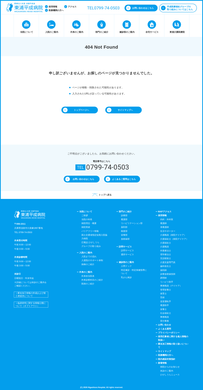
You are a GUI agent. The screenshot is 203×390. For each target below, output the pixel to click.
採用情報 (162, 215)
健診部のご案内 (126, 262)
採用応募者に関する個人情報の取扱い (173, 338)
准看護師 (164, 227)
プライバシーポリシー (169, 332)
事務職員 (164, 317)
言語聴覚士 (165, 258)
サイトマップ (164, 351)
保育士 (163, 293)
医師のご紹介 (87, 283)
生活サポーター (167, 231)
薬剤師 (163, 270)
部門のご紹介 (125, 211)
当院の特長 (86, 219)
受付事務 (164, 321)
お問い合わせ (164, 325)
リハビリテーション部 (132, 223)
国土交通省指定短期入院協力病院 (94, 237)
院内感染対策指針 (166, 359)
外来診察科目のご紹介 (92, 280)
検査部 (124, 231)
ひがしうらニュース (170, 374)
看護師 (163, 223)
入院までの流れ (88, 256)
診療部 (124, 215)
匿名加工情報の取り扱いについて (173, 345)
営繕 (162, 297)
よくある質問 (164, 329)
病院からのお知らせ (170, 367)
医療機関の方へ (165, 355)
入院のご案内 (85, 252)
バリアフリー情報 (90, 231)
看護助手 (164, 305)
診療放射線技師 (167, 274)
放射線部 (125, 239)
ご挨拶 (84, 215)
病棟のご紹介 (87, 264)
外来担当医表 (87, 276)
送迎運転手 (165, 301)
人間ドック (126, 266)
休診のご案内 (166, 371)
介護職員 (164, 246)
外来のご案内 (85, 272)
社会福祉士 (165, 313)
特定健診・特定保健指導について (134, 272)
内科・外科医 (166, 219)
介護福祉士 (165, 243)
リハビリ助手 (166, 282)
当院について (85, 211)
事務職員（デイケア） (171, 285)
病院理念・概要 (88, 223)
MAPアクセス (164, 211)
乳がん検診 (126, 277)
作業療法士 (165, 250)
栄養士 (163, 309)
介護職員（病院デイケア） (173, 235)
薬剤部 (124, 227)
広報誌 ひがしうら (90, 242)
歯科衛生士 (165, 266)
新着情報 (162, 363)
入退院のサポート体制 (92, 260)
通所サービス (127, 254)
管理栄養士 (165, 289)
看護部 (124, 219)
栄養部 (124, 235)
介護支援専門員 (167, 262)
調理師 (163, 278)
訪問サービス (125, 246)
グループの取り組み (91, 246)
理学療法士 (165, 254)
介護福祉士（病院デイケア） (174, 239)
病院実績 (85, 227)
